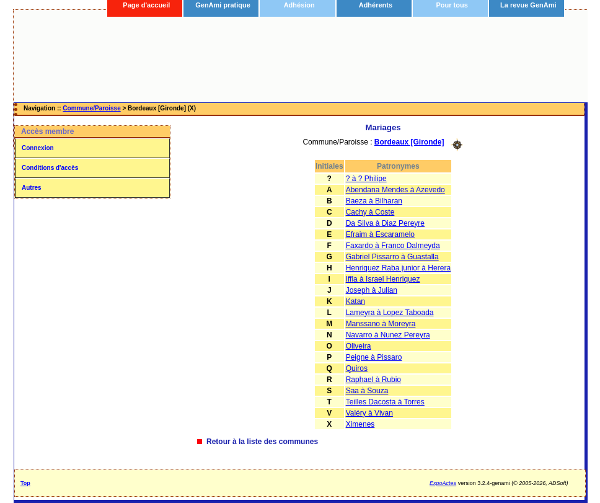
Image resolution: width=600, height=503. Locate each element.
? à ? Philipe (366, 178)
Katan (355, 301)
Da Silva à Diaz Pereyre (385, 223)
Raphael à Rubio (373, 379)
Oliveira (358, 346)
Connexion (38, 148)
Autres (32, 187)
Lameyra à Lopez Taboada (390, 312)
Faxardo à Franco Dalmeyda (393, 245)
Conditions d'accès (50, 167)
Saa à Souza (367, 390)
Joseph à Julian (371, 290)
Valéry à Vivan (369, 413)
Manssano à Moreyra (381, 323)
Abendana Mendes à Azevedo (395, 189)
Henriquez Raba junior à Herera (398, 268)
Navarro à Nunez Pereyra (388, 335)
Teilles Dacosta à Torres (385, 402)
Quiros (357, 368)
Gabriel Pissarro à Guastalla (392, 256)
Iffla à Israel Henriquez (383, 279)
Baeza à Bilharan (374, 201)
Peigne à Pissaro (374, 357)
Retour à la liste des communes (262, 441)
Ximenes (360, 424)
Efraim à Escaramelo (380, 234)
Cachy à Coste (370, 212)
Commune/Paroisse (91, 108)
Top (25, 483)
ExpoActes (443, 483)
